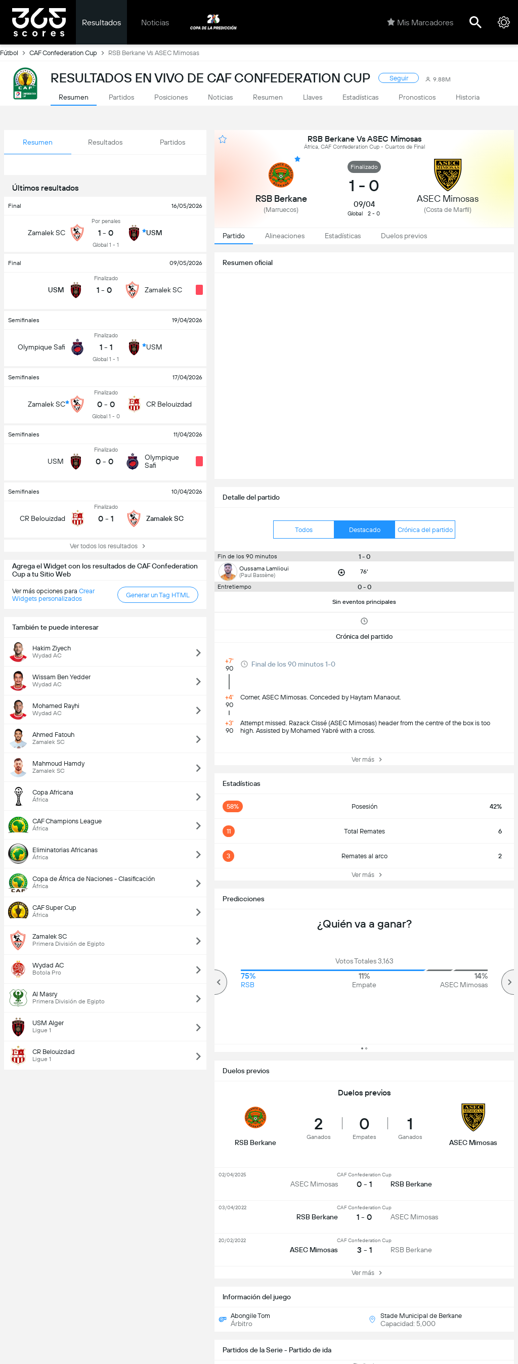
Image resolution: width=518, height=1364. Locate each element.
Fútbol (14, 53)
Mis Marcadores (420, 22)
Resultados (101, 22)
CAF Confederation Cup (68, 53)
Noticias (155, 22)
